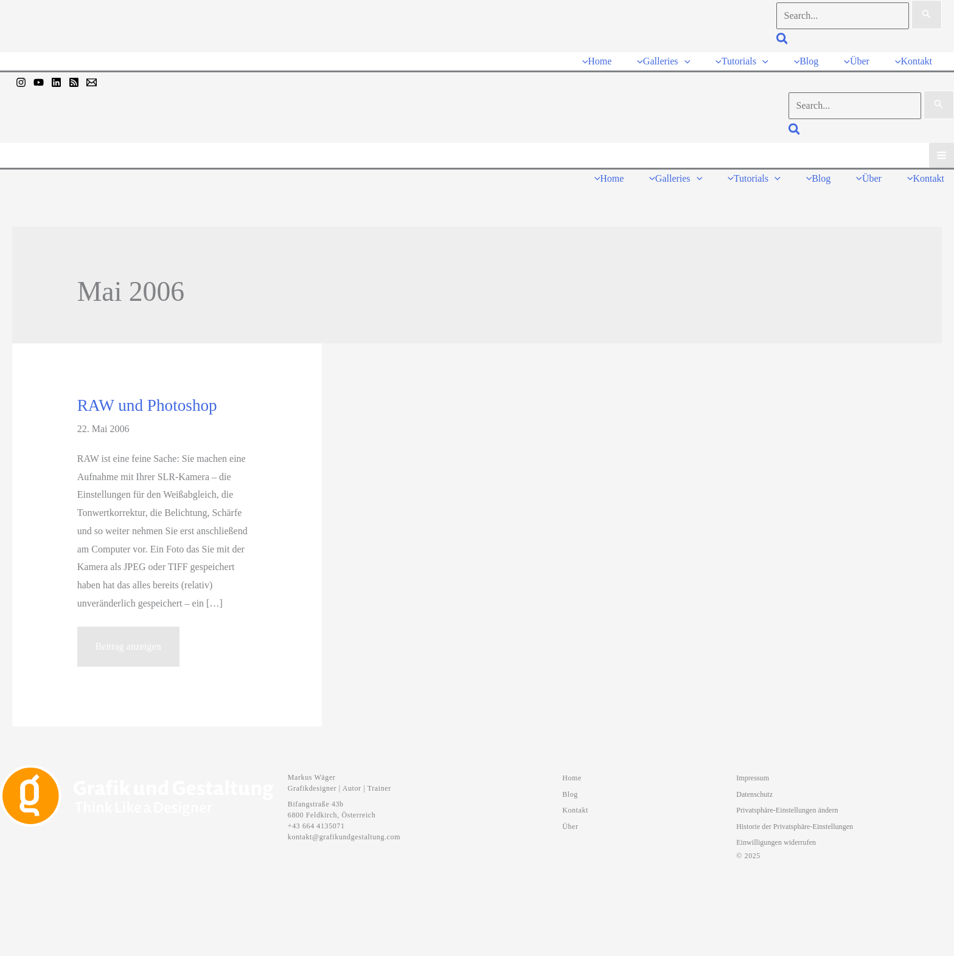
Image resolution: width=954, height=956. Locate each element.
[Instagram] (21, 82)
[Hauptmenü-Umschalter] (941, 155)
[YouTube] (38, 82)
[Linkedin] (56, 82)
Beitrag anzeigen (128, 652)
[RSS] (74, 82)
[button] (782, 40)
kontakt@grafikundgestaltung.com (344, 837)
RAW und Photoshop (147, 405)
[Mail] (91, 82)
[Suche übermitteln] (926, 14)
